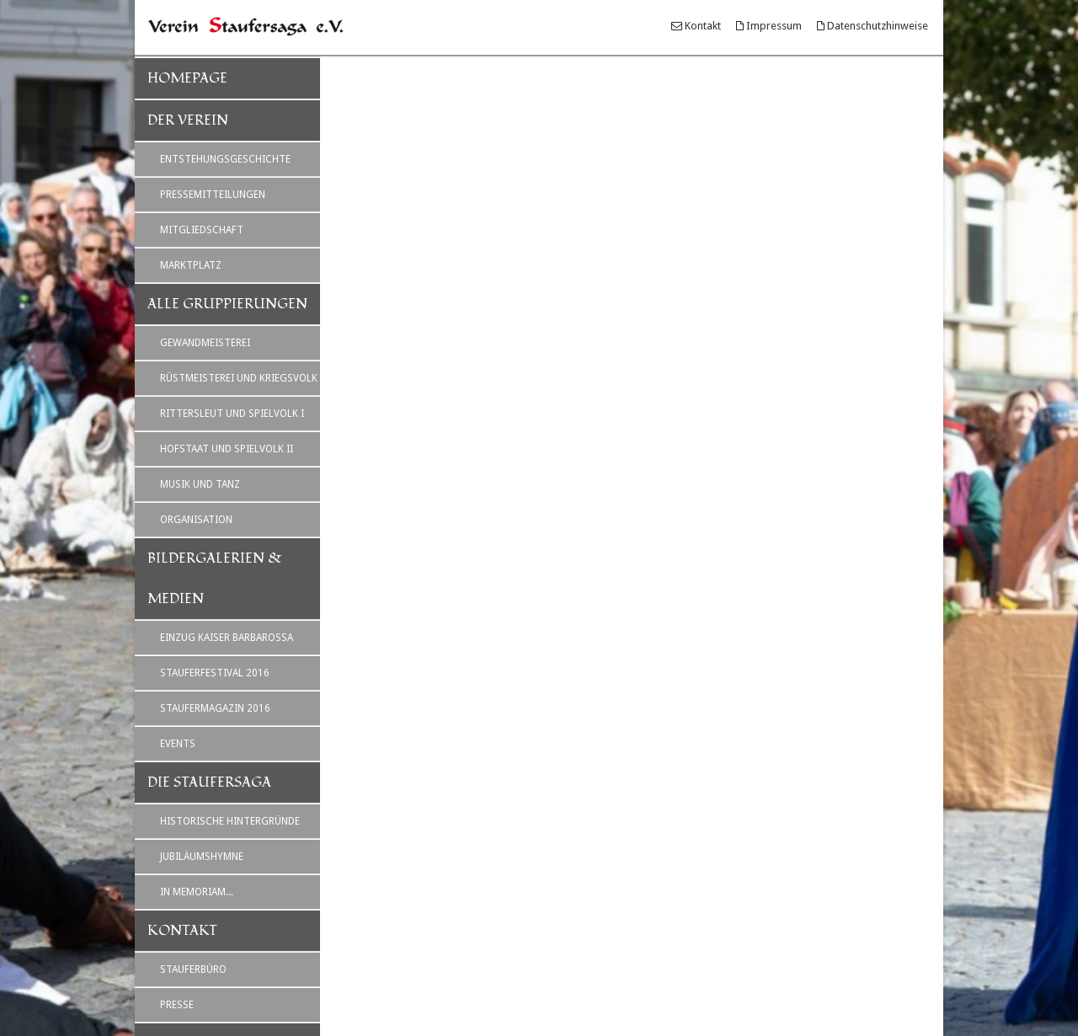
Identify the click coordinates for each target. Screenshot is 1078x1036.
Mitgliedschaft (201, 230)
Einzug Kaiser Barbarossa (226, 637)
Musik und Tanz (200, 484)
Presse (177, 1005)
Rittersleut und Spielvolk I (232, 413)
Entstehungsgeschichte (225, 159)
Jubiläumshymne (201, 856)
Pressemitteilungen (212, 194)
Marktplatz (190, 265)
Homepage (187, 78)
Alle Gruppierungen (227, 304)
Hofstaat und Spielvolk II (226, 449)
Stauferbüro (193, 969)
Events (177, 744)
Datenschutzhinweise (877, 25)
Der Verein (187, 120)
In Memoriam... (196, 892)
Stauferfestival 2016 (215, 673)
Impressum (774, 25)
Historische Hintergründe (230, 821)
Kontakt (703, 25)
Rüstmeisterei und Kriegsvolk (239, 378)
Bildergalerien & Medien (214, 578)
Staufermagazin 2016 (215, 708)
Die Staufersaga (209, 782)
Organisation (196, 520)
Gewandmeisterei (205, 343)
